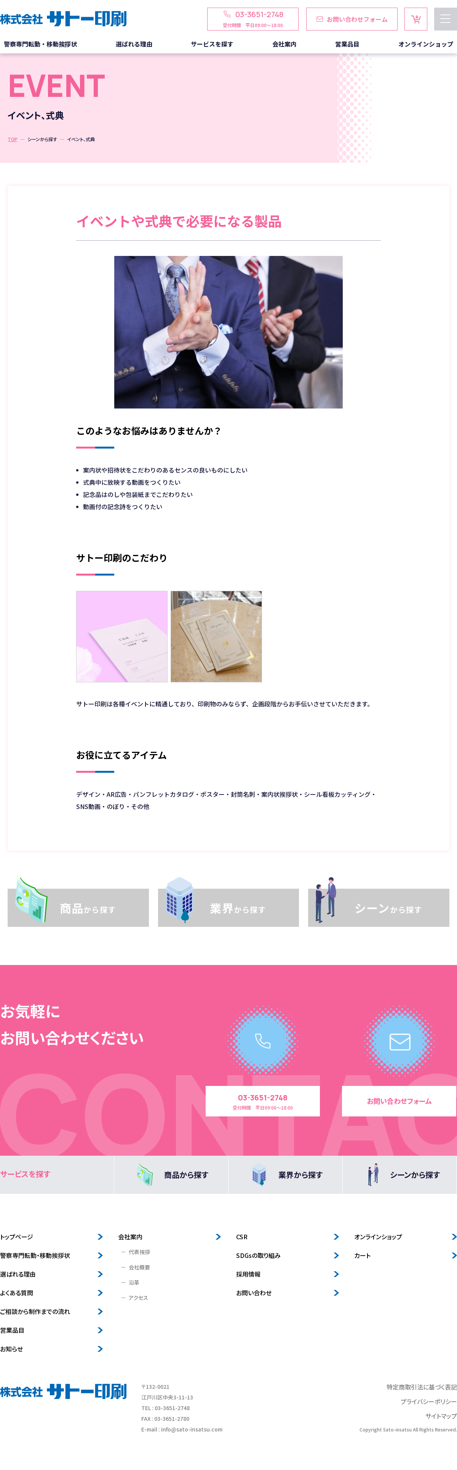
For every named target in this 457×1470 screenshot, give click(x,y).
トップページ (16, 1236)
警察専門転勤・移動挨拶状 (35, 1255)
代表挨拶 (139, 1252)
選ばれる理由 (18, 1274)
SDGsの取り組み (258, 1255)
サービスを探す (25, 1173)
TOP (13, 139)
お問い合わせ (254, 1292)
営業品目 (12, 1330)
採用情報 (248, 1274)
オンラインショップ (378, 1236)
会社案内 (130, 1236)
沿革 (134, 1282)
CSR (242, 1236)
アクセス (138, 1297)
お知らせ (11, 1348)
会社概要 (139, 1267)
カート (362, 1255)
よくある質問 (16, 1292)
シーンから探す (42, 139)
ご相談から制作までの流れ (35, 1311)
